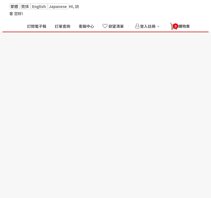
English (39, 6)
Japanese (58, 6)
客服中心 (86, 26)
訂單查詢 (62, 26)
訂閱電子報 (36, 26)
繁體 (14, 6)
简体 (25, 6)
